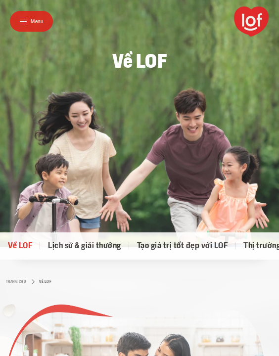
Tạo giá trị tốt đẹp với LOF (182, 245)
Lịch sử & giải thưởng (84, 245)
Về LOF (20, 245)
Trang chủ (12, 282)
